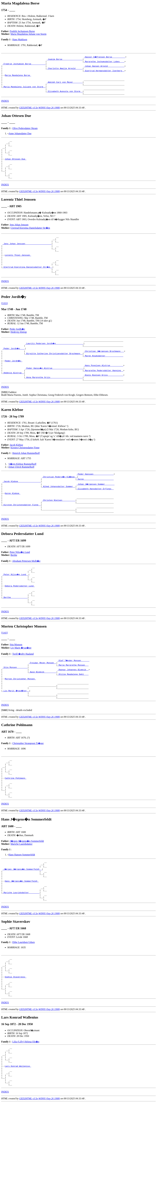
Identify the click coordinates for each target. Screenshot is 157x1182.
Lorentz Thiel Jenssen (18, 274)
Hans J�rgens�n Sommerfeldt (22, 941)
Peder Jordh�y (17, 351)
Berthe (14, 590)
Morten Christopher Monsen (20, 724)
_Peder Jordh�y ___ (13, 371)
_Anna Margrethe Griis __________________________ (53, 404)
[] (4, 420)
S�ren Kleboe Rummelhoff (22, 492)
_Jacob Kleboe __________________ (21, 510)
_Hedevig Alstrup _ (13, 399)
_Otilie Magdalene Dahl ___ (73, 719)
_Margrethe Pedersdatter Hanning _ (103, 396)
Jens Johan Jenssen (19, 240)
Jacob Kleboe (16, 473)
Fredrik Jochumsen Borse (22, 31)
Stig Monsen (16, 686)
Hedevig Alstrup (19, 354)
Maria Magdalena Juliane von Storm (28, 34)
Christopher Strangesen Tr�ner (28, 792)
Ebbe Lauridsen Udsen (23, 1006)
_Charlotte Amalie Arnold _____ (64, 70)
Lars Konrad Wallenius (18, 1141)
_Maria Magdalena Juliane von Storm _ (24, 92)
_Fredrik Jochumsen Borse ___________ (24, 65)
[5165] (4, 675)
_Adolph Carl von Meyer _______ (64, 87)
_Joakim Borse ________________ (64, 59)
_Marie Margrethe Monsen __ (73, 708)
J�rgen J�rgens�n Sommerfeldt (27, 898)
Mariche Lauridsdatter (22, 900)
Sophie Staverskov (15, 1044)
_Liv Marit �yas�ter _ (16, 738)
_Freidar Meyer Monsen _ (42, 705)
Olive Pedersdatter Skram (24, 135)
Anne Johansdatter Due (20, 140)
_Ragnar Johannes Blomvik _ (73, 713)
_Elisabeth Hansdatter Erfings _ (95, 519)
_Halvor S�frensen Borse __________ (105, 56)
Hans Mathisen (19, 39)
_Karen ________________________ (95, 508)
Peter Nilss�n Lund (20, 587)
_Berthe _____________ (15, 638)
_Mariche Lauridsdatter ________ (21, 954)
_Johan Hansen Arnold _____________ (104, 67)
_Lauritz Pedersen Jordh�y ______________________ (54, 366)
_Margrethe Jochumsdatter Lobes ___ (104, 62)
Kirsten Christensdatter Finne (25, 475)
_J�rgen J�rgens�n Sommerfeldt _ (22, 927)
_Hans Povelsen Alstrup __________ (103, 391)
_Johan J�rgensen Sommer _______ (96, 513)
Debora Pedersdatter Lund (20, 624)
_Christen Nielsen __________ (58, 532)
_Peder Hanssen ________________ (95, 502)
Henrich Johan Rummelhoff (26, 481)
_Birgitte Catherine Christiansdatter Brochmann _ (53, 377)
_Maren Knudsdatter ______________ (103, 380)
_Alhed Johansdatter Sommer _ (58, 516)
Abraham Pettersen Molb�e (26, 596)
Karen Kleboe (12, 524)
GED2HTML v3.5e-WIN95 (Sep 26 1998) (39, 115)
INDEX (5, 108)
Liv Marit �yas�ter (21, 690)
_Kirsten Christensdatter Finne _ (21, 538)
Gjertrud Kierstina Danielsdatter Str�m (30, 243)
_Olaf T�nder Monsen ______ (73, 702)
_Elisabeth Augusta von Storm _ (64, 98)
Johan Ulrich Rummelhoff (21, 495)
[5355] (4, 326)
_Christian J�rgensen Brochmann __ (104, 374)
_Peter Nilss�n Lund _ (15, 610)
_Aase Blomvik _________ (42, 716)
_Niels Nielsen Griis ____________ (103, 402)
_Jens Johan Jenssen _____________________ (27, 260)
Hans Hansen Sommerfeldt (22, 911)
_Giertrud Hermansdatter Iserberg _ (104, 73)
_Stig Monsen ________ (15, 710)
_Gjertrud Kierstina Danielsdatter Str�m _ (27, 288)
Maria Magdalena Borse (18, 78)
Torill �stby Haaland (23, 696)
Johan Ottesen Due (15, 170)
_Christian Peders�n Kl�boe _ (60, 505)
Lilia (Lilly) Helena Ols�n (25, 1113)
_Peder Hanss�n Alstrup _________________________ (54, 393)
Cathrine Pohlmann (15, 831)
